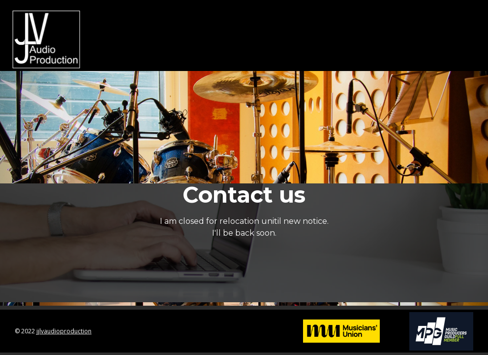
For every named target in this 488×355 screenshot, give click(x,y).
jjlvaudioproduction (64, 331)
